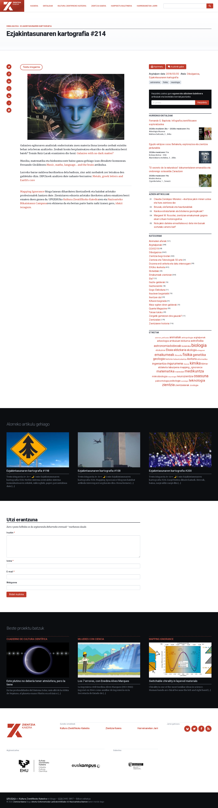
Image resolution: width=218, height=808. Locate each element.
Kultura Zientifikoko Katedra (81, 199)
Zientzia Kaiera (113, 728)
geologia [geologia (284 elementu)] (159, 359)
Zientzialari (155, 319)
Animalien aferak (157, 241)
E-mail (11, 571)
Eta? (151, 278)
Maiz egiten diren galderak (163, 304)
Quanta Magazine (158, 308)
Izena (10, 561)
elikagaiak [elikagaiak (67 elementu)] (201, 350)
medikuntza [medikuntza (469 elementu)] (194, 371)
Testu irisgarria (31, 67)
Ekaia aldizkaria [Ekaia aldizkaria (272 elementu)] (176, 350)
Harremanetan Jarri (147, 728)
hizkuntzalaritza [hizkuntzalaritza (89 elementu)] (180, 359)
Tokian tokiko (156, 312)
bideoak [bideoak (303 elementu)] (175, 346)
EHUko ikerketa (157, 267)
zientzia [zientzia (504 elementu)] (168, 385)
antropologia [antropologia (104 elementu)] (187, 337)
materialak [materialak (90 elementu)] (179, 372)
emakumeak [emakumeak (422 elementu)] (164, 355)
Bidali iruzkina (16, 594)
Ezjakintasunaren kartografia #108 (99, 470)
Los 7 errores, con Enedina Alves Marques (103, 681)
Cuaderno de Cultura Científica (27, 639)
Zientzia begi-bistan (159, 256)
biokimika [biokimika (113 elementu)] (186, 346)
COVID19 (154, 248)
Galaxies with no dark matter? (95, 153)
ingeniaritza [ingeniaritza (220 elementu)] (159, 363)
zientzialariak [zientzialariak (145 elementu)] (182, 385)
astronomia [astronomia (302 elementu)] (162, 346)
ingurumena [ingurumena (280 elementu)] (175, 363)
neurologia (175, 82)
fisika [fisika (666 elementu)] (187, 354)
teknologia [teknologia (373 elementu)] (197, 380)
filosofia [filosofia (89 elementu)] (178, 355)
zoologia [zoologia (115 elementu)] (194, 385)
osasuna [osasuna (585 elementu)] (201, 376)
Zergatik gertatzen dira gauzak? (165, 316)
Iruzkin (11, 532)
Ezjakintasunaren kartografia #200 (170, 470)
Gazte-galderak (157, 282)
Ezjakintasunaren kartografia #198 (28, 470)
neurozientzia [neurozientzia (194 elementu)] (185, 376)
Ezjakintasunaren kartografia (36, 26)
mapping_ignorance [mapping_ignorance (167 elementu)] (191, 367)
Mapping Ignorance (32, 191)
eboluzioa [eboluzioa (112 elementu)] (160, 350)
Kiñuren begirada (158, 301)
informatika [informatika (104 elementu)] (202, 359)
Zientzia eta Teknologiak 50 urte (165, 259)
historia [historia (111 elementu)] (168, 359)
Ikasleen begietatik (159, 293)
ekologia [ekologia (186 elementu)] (192, 350)
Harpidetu (202, 102)
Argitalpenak (155, 244)
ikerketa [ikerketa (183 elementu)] (192, 358)
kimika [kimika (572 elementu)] (195, 363)
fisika (165, 82)
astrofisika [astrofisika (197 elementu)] (197, 340)
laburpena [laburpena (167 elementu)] (173, 367)
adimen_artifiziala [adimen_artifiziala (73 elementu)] (162, 338)
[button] (9, 66)
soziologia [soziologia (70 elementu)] (184, 381)
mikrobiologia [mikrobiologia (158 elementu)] (159, 376)
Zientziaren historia (159, 323)
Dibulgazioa (13, 26)
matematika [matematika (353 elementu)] (166, 371)
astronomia (155, 82)
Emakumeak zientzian (160, 274)
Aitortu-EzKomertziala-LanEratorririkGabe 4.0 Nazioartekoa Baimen (59, 802)
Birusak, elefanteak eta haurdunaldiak (173, 207)
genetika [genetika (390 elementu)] (199, 355)
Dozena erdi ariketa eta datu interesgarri (170, 263)
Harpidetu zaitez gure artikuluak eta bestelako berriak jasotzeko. (177, 95)
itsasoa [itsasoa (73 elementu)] (186, 364)
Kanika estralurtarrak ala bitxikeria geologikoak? (178, 211)
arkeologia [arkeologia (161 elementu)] (163, 340)
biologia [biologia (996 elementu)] (198, 345)
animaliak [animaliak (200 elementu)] (175, 337)
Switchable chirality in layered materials (173, 681)
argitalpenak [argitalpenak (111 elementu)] (199, 337)
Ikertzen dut (155, 297)
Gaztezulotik (155, 286)
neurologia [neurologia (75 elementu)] (172, 377)
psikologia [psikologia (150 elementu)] (175, 380)
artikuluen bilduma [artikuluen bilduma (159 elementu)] (179, 340)
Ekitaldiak (154, 271)
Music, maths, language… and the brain (70, 164)
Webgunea (12, 582)
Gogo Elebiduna (157, 289)
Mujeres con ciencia (91, 639)
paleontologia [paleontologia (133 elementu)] (162, 381)
